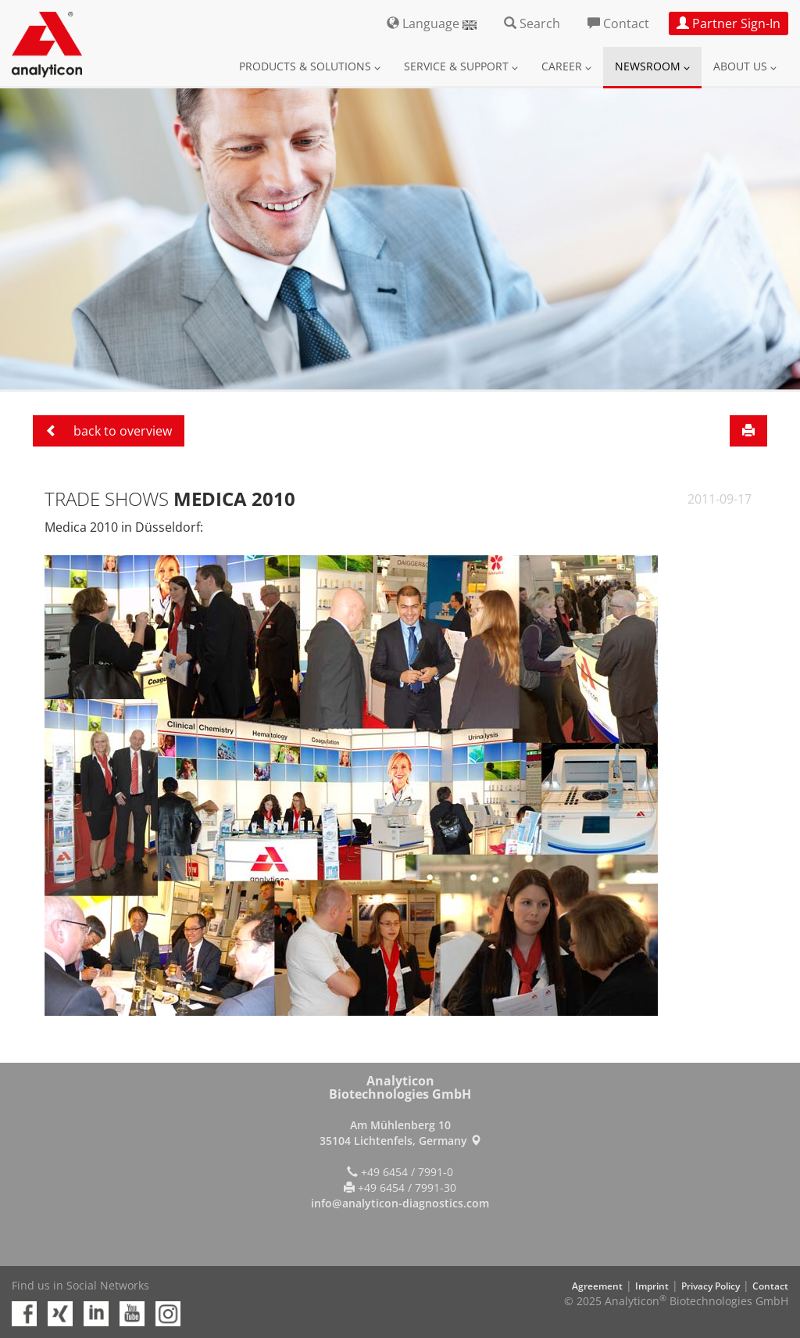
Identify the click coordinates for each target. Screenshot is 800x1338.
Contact (770, 1286)
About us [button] (745, 66)
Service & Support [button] (461, 66)
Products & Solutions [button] (309, 66)
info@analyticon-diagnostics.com (400, 1203)
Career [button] (566, 66)
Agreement (597, 1286)
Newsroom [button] (652, 66)
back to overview (108, 430)
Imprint (652, 1286)
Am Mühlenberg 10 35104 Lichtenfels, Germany (400, 1132)
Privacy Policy (710, 1286)
